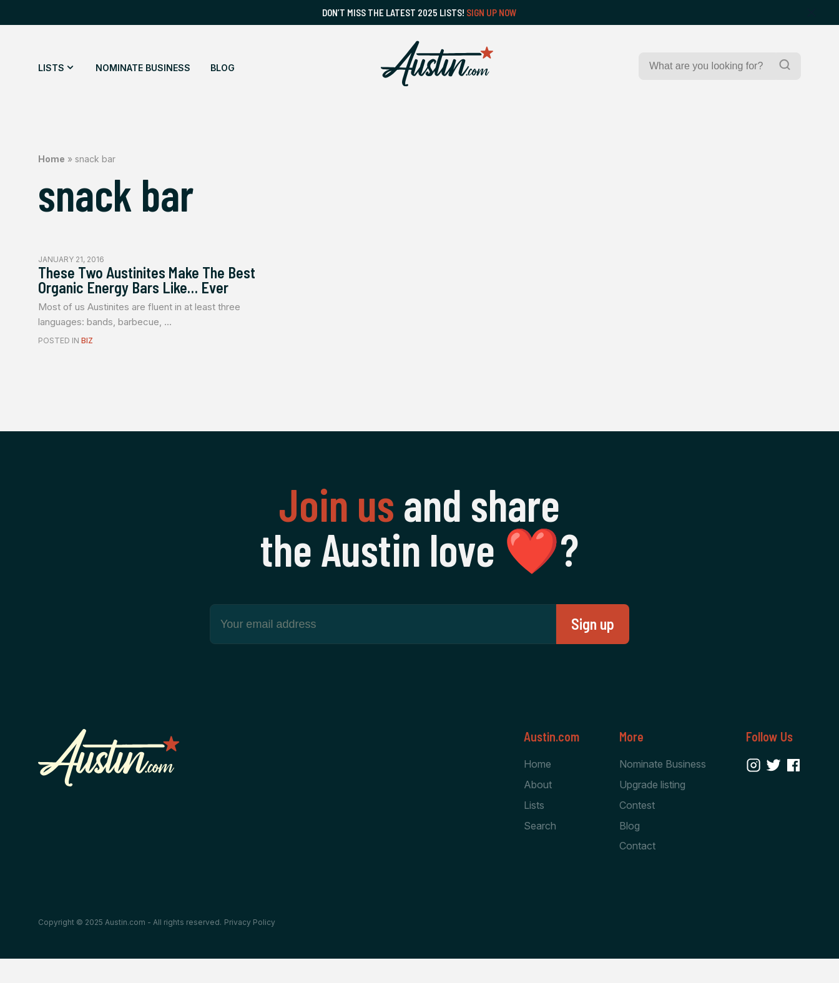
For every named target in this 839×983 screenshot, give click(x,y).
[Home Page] (437, 63)
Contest (637, 828)
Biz (87, 363)
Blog (222, 67)
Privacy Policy (249, 947)
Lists (51, 67)
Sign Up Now (491, 12)
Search (540, 849)
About (538, 807)
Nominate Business (143, 67)
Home (51, 159)
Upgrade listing (652, 807)
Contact (637, 870)
